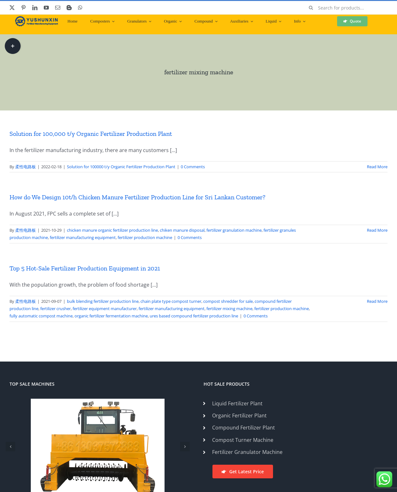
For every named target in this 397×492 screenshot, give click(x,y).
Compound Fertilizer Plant (243, 427)
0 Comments (193, 167)
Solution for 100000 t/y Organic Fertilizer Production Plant (121, 167)
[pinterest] (23, 7)
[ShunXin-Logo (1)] (35, 18)
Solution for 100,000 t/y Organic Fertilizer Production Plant (91, 133)
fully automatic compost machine (41, 316)
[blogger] (69, 7)
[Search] (311, 7)
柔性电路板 (25, 167)
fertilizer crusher (55, 308)
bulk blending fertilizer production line (103, 301)
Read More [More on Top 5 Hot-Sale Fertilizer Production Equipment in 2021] (377, 301)
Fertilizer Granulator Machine (247, 452)
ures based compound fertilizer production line (194, 316)
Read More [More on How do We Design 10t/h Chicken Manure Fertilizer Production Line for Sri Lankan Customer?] (377, 230)
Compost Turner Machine (242, 439)
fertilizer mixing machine (229, 308)
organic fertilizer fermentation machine (111, 316)
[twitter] (12, 7)
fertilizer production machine (145, 237)
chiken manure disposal (182, 230)
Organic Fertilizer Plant (239, 415)
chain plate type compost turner (170, 301)
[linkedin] (34, 7)
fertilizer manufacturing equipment (83, 237)
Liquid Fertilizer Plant (237, 403)
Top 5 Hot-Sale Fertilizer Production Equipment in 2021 (85, 268)
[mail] (57, 7)
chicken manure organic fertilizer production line (112, 230)
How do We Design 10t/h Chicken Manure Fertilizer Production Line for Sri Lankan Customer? (137, 197)
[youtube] (46, 7)
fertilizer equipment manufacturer (105, 308)
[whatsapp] (80, 7)
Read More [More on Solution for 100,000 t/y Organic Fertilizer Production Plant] (377, 167)
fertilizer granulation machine (234, 230)
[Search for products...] (345, 7)
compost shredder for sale (228, 301)
